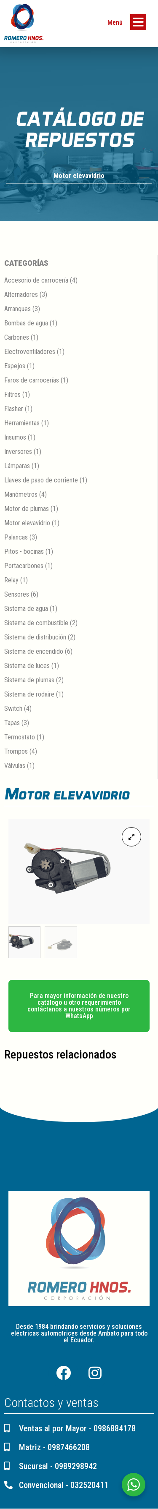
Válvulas (14, 766)
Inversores (18, 452)
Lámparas (17, 466)
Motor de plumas (26, 509)
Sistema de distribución (35, 637)
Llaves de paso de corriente (41, 480)
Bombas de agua (26, 323)
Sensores (16, 594)
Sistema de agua (26, 609)
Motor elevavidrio (79, 176)
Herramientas (22, 423)
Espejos (14, 366)
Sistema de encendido (33, 651)
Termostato (19, 737)
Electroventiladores (29, 352)
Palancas (16, 537)
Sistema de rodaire (29, 694)
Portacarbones (23, 566)
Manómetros (20, 494)
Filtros (12, 394)
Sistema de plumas (29, 680)
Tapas (12, 723)
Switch (13, 709)
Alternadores (21, 295)
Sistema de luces (27, 666)
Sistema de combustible (36, 623)
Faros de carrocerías (31, 380)
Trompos (16, 751)
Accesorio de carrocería (36, 280)
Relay (11, 580)
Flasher (13, 409)
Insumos (15, 437)
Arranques (17, 309)
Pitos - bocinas (24, 551)
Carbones (16, 337)
